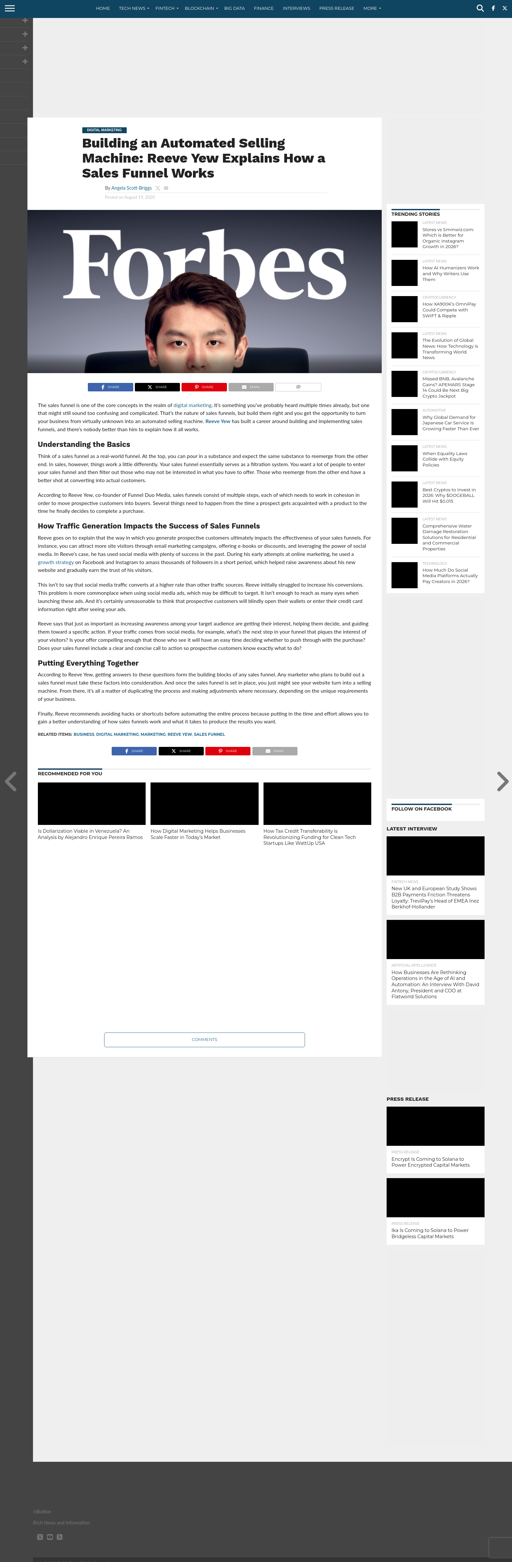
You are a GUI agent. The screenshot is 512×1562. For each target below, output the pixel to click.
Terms (450, 1556)
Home (103, 8)
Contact (406, 1556)
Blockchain (199, 8)
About (384, 1556)
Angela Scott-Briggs (131, 188)
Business (84, 734)
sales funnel (209, 734)
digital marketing (117, 734)
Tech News (132, 8)
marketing (153, 734)
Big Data (234, 8)
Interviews (296, 8)
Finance (264, 8)
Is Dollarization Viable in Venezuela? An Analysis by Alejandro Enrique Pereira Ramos (90, 834)
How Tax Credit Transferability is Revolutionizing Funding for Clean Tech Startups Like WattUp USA (310, 837)
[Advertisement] (256, 67)
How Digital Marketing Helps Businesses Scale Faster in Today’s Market (198, 834)
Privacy (430, 1556)
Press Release (336, 8)
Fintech (165, 8)
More (370, 8)
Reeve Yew (217, 421)
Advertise (474, 1556)
